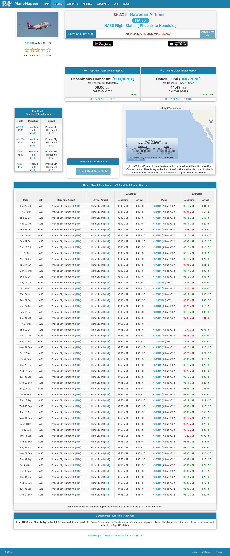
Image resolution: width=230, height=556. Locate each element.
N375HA (157, 218)
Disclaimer (208, 552)
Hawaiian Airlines (147, 14)
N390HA (157, 430)
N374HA (157, 229)
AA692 (20, 151)
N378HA (157, 394)
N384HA (157, 212)
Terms (196, 552)
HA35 (139, 535)
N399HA (157, 247)
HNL (33, 133)
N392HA (157, 335)
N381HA (157, 306)
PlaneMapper (94, 535)
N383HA (157, 424)
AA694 (20, 164)
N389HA (157, 223)
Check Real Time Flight (93, 171)
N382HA (157, 377)
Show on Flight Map (81, 34)
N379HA (157, 241)
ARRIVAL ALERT (207, 34)
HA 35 (140, 20)
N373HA (157, 365)
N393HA (157, 477)
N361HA (160, 282)
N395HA (157, 359)
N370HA (157, 259)
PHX (51, 133)
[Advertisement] (140, 57)
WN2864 (20, 127)
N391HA (29, 43)
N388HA (157, 483)
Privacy (220, 552)
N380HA (157, 288)
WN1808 (20, 139)
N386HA (157, 347)
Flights (108, 535)
